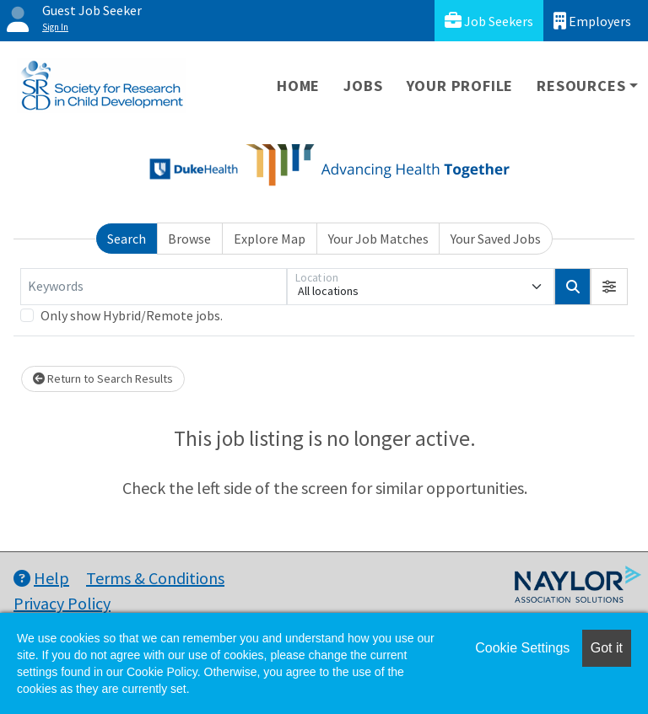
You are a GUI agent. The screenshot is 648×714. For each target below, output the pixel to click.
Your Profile (460, 85)
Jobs (362, 85)
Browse (189, 238)
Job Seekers (489, 20)
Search (126, 238)
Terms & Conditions (155, 577)
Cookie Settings (522, 648)
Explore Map (269, 238)
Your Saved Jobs (496, 238)
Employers (592, 20)
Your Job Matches (378, 238)
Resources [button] (581, 85)
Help (41, 577)
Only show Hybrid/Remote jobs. (131, 315)
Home (298, 85)
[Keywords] (153, 286)
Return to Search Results (103, 378)
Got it (607, 648)
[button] (609, 286)
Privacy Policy (62, 603)
